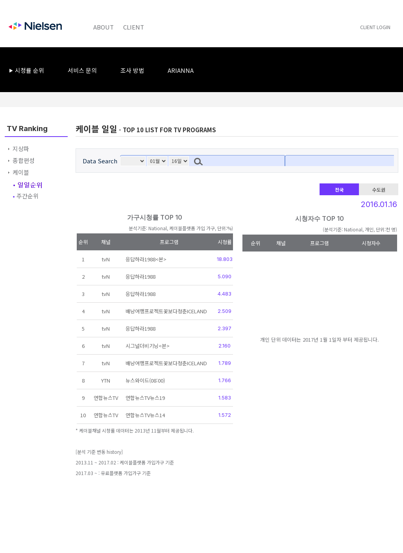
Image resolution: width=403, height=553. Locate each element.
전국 (339, 189)
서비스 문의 (82, 70)
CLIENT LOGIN (375, 27)
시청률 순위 (29, 70)
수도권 (378, 189)
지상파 (21, 148)
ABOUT (103, 27)
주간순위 (28, 196)
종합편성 (24, 160)
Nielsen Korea (35, 25)
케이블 (21, 172)
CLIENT (133, 27)
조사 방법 (132, 70)
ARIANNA (181, 70)
